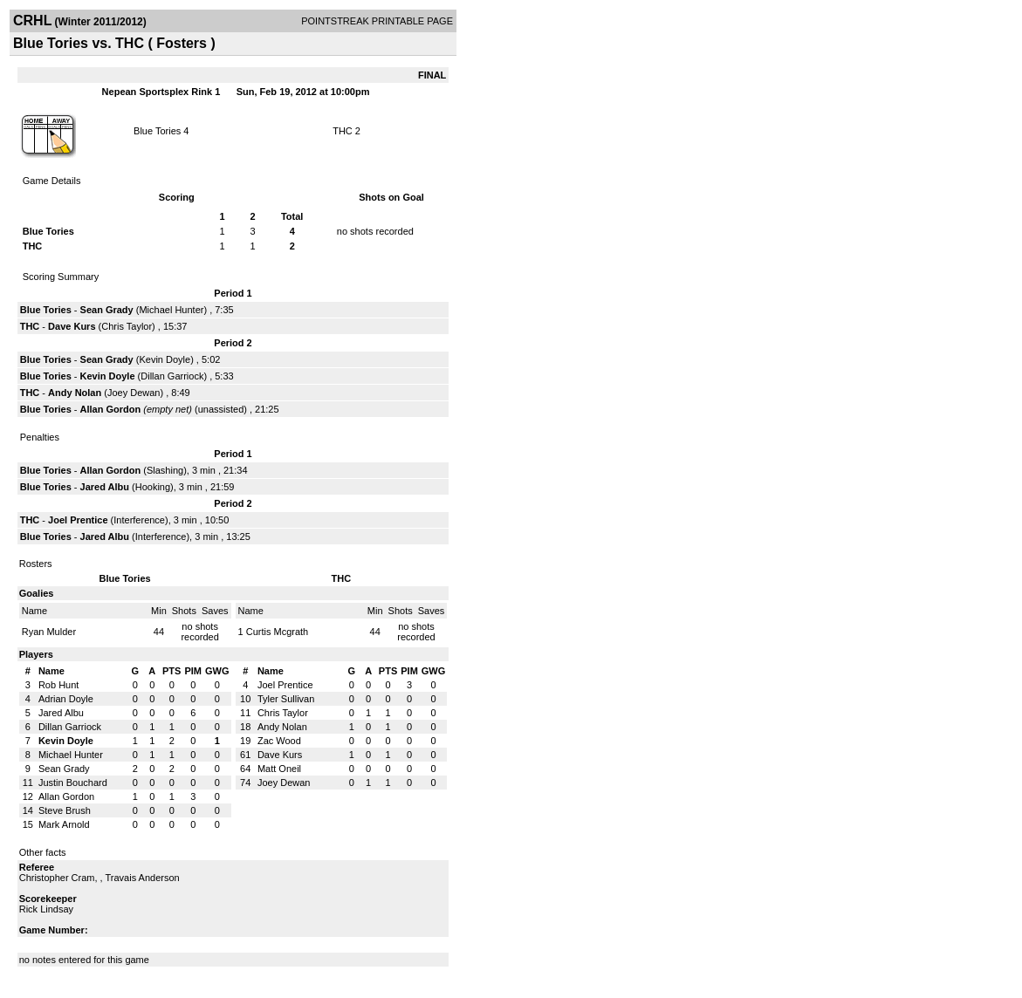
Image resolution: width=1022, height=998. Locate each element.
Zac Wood (279, 740)
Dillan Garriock (172, 376)
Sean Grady (107, 309)
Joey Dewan (134, 392)
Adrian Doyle (65, 699)
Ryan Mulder (49, 631)
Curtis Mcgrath (277, 631)
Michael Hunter (171, 309)
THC (343, 131)
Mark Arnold (64, 824)
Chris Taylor (126, 326)
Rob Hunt (58, 685)
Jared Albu (104, 487)
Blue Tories (157, 131)
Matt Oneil (279, 768)
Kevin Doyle (164, 359)
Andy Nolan (74, 392)
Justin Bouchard (72, 782)
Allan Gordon (110, 409)
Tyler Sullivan (285, 699)
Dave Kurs (71, 326)
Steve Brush (64, 810)
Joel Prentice (77, 520)
